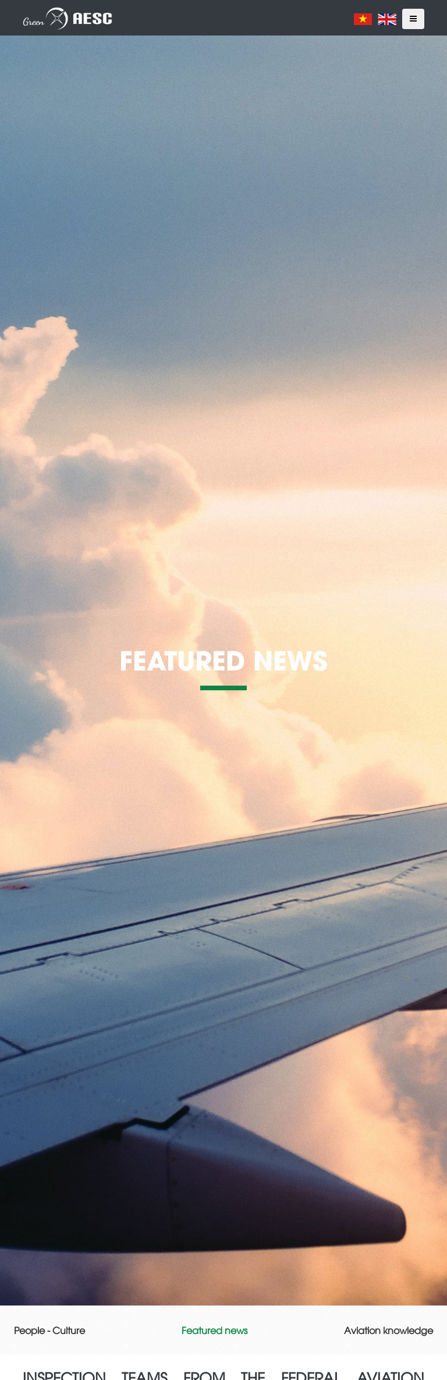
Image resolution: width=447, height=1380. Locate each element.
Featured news (214, 1330)
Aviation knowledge (388, 1330)
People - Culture (49, 1330)
